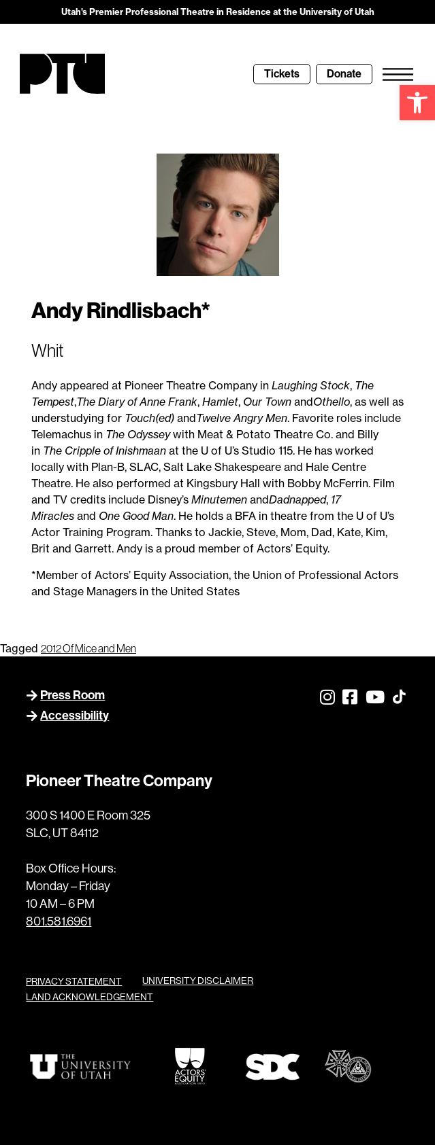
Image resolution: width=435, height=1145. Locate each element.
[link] (417, 102)
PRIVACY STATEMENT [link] (74, 981)
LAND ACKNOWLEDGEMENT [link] (89, 997)
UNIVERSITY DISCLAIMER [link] (197, 980)
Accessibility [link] (74, 715)
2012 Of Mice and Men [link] (88, 648)
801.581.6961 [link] (58, 921)
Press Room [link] (72, 695)
